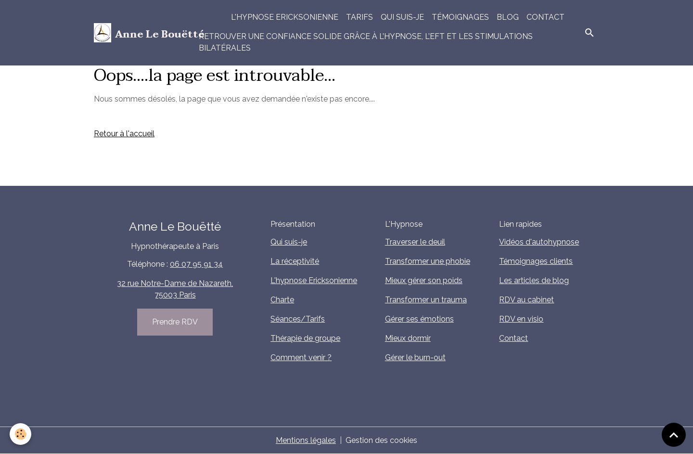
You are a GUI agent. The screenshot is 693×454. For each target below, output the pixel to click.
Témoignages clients (536, 261)
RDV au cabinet (526, 299)
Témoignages (460, 17)
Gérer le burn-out (415, 357)
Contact (545, 17)
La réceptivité (294, 261)
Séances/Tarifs (297, 319)
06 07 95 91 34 (196, 264)
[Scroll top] (674, 435)
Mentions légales (306, 440)
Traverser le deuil (415, 241)
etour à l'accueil (126, 133)
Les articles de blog (534, 280)
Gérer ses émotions (419, 319)
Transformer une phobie (427, 261)
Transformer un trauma (426, 299)
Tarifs (359, 17)
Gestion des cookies (381, 440)
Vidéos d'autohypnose (539, 241)
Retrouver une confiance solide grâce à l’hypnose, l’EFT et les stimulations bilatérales (366, 42)
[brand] (140, 32)
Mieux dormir (408, 338)
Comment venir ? (301, 357)
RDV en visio (521, 319)
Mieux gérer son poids (423, 280)
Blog (508, 17)
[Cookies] (20, 434)
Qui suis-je (402, 17)
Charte (282, 299)
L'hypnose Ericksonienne (284, 17)
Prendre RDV (175, 321)
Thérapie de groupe (305, 338)
